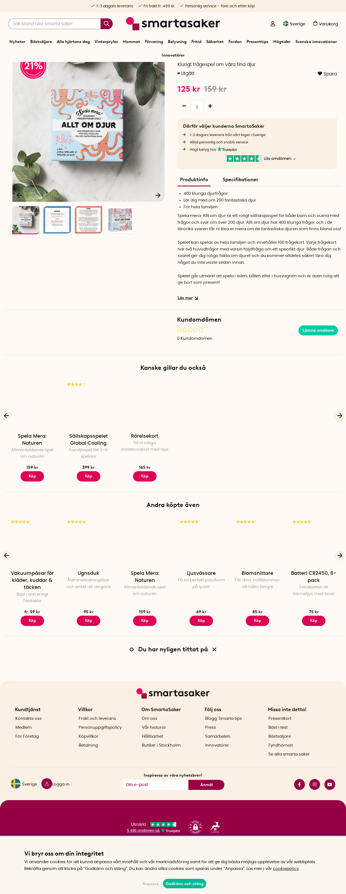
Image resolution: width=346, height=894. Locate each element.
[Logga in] (273, 24)
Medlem (23, 743)
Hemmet (131, 41)
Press (210, 743)
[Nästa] (158, 226)
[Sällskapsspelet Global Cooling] (88, 435)
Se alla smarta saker (289, 770)
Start (140, 68)
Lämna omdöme (318, 361)
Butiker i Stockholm (161, 761)
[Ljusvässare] (201, 573)
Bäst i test (278, 743)
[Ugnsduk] (88, 573)
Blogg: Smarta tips (223, 734)
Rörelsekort (144, 467)
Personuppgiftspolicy (100, 743)
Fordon (235, 41)
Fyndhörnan (280, 761)
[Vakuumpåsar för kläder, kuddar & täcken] (32, 573)
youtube (329, 800)
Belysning (177, 41)
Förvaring (154, 41)
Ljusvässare (201, 604)
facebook (299, 800)
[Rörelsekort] (145, 435)
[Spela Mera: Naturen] (32, 435)
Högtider (282, 41)
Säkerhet (215, 41)
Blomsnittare (257, 604)
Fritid (196, 41)
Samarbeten (217, 752)
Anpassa (150, 883)
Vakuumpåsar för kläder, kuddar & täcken (32, 611)
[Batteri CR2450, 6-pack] (314, 573)
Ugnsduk (88, 604)
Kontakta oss (28, 734)
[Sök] (60, 23)
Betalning (88, 761)
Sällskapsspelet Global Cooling (88, 471)
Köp (32, 651)
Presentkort (279, 734)
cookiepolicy (286, 869)
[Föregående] (19, 226)
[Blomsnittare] (257, 573)
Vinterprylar (106, 41)
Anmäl (206, 800)
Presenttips (257, 41)
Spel (163, 68)
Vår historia (153, 743)
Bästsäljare (41, 41)
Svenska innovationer (316, 41)
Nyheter (17, 41)
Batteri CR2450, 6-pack (314, 608)
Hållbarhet (152, 752)
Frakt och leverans (97, 734)
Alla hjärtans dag (73, 41)
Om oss (149, 734)
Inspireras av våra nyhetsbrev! (173, 790)
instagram (314, 800)
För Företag (27, 752)
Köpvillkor (88, 752)
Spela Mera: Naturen (32, 471)
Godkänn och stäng (185, 883)
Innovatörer (173, 55)
